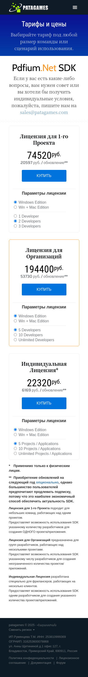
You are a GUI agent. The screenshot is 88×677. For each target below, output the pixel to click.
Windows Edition (30, 202)
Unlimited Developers (34, 340)
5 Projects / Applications (36, 444)
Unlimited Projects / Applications (43, 454)
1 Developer (26, 216)
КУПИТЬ (44, 175)
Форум (60, 662)
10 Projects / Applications (37, 449)
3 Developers (27, 226)
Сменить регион (22, 629)
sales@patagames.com (44, 112)
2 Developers (27, 221)
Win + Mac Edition (31, 207)
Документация (41, 662)
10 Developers (28, 335)
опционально (47, 482)
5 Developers (27, 330)
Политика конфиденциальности (31, 658)
